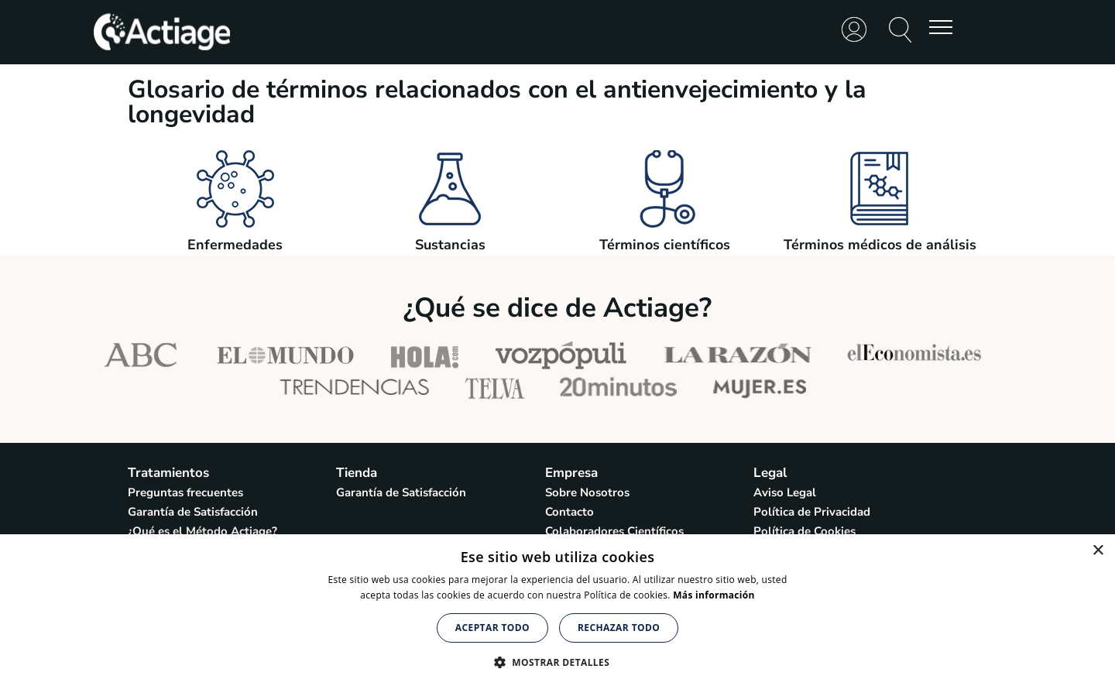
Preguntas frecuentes (185, 492)
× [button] (1097, 551)
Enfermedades (235, 237)
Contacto (569, 512)
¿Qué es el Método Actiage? (202, 531)
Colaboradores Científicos (614, 531)
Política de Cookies (804, 531)
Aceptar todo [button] (492, 627)
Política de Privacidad (811, 512)
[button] (557, 660)
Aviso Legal (784, 492)
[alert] (557, 610)
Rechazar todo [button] (619, 627)
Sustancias (450, 237)
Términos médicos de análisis (880, 237)
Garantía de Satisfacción (193, 512)
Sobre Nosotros (587, 492)
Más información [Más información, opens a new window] (713, 595)
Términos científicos (664, 237)
